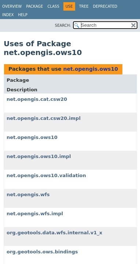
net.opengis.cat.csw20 (37, 99)
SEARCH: (63, 25)
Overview (12, 6)
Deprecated (105, 6)
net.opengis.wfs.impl (35, 213)
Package (34, 6)
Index (8, 15)
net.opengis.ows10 (90, 69)
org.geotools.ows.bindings (42, 251)
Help (22, 15)
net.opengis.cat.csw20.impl (44, 118)
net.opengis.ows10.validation (46, 175)
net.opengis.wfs (28, 194)
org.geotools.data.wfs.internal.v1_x (54, 232)
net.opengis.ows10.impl (39, 156)
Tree (84, 6)
